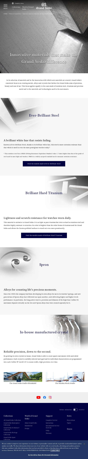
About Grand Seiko (31, 423)
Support (49, 416)
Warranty (49, 433)
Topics (69, 423)
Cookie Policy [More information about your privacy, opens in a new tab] (55, 450)
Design (27, 428)
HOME (5, 14)
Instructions (49, 423)
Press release (71, 420)
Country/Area (18, 3)
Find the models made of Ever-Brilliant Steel (44, 164)
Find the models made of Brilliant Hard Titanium (44, 235)
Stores (69, 429)
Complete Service (51, 420)
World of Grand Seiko (28, 8)
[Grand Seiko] (44, 6)
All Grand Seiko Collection (12, 420)
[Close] (84, 443)
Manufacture (29, 426)
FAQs (47, 430)
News (69, 416)
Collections (16, 8)
